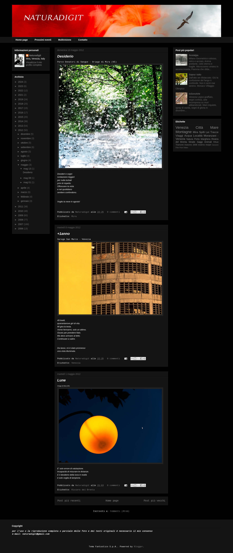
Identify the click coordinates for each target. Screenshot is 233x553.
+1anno (63, 234)
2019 (21, 99)
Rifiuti (216, 142)
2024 (21, 82)
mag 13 (28, 168)
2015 (21, 117)
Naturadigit (83, 212)
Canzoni (215, 145)
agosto (24, 151)
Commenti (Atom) (119, 511)
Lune (61, 380)
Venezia (76, 363)
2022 (21, 90)
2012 (21, 130)
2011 (21, 206)
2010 (21, 211)
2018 (21, 103)
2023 (21, 86)
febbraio (25, 196)
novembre (26, 138)
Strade (192, 142)
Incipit (208, 145)
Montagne (184, 132)
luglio (24, 156)
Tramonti (180, 145)
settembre (26, 147)
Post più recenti (69, 500)
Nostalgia (193, 55)
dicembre (26, 134)
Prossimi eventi (43, 39)
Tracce (214, 132)
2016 (21, 112)
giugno (24, 160)
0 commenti (113, 212)
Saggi (200, 142)
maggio (25, 164)
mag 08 (28, 178)
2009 (21, 215)
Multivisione (64, 39)
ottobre (24, 142)
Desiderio (65, 56)
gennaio (25, 201)
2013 (21, 126)
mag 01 (28, 182)
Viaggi (179, 135)
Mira (74, 216)
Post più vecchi (154, 500)
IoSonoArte (194, 93)
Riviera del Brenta (83, 490)
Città (199, 127)
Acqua (188, 135)
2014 (21, 121)
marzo (24, 192)
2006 (21, 228)
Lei (207, 132)
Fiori (181, 148)
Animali (208, 142)
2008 (21, 219)
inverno (201, 145)
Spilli (202, 132)
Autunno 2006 (190, 145)
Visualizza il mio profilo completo (34, 63)
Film (177, 148)
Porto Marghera (202, 139)
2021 (21, 95)
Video (186, 148)
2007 (21, 224)
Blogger (138, 546)
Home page (22, 39)
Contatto (82, 39)
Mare (214, 127)
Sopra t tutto (195, 74)
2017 (21, 108)
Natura (189, 139)
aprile (24, 188)
